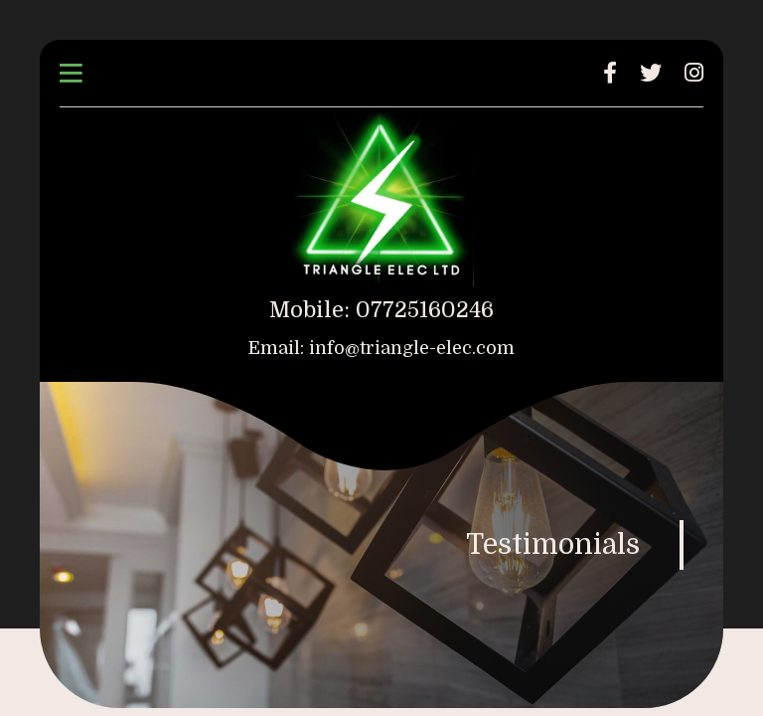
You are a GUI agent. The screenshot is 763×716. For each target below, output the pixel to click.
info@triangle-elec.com (412, 348)
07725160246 (425, 309)
